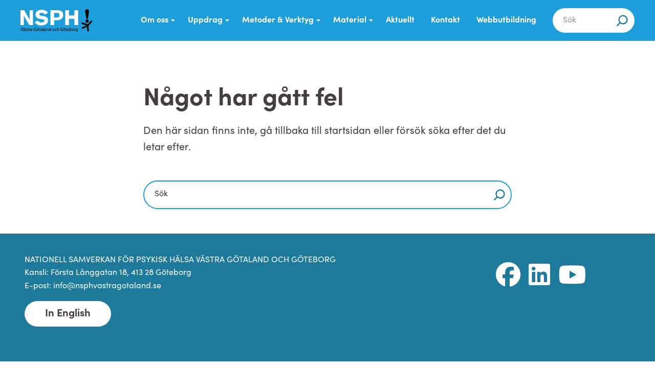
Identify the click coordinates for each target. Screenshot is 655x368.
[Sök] (622, 20)
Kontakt (445, 20)
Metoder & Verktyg (278, 20)
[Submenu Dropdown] (173, 20)
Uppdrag (205, 20)
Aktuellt (400, 20)
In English (68, 314)
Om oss (154, 20)
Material (349, 20)
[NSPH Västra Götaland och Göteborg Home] (56, 20)
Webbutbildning (506, 20)
